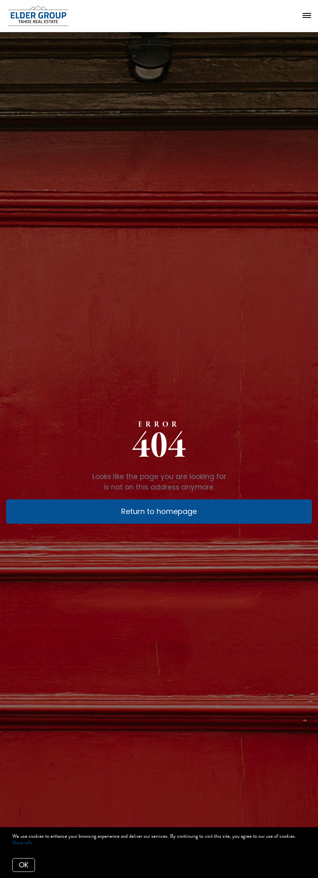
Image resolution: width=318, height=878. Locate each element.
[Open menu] (307, 15)
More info (22, 843)
